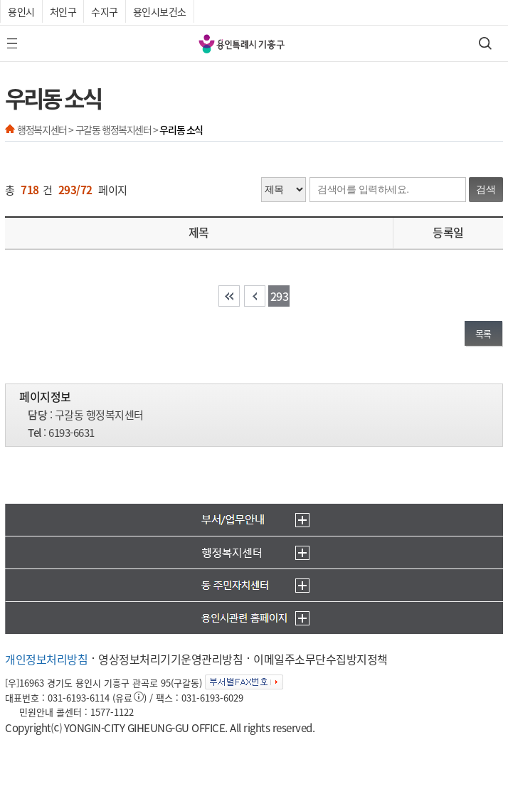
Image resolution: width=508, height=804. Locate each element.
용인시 (21, 11)
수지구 (104, 11)
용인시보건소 (159, 11)
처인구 (63, 11)
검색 (486, 189)
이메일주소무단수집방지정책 (320, 658)
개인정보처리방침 (46, 658)
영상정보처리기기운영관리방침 (170, 658)
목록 (483, 333)
